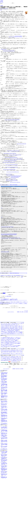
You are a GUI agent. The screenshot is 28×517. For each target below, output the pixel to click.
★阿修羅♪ (1, 0)
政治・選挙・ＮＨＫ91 (1, 2)
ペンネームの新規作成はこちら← (4, 301)
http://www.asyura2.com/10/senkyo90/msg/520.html (11, 164)
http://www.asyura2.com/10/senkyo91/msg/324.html (11, 157)
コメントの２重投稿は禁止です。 (5, 300)
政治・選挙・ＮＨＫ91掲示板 (24, 313)
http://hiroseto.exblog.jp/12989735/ (5, 251)
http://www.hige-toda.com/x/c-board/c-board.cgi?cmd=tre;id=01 (14, 175)
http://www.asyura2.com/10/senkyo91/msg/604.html (4, 8)
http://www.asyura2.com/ (14, 363)
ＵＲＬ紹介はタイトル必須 (13, 300)
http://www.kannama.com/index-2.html (15, 176)
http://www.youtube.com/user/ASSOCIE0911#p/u (12, 180)
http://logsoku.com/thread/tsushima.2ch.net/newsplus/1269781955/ (8, 234)
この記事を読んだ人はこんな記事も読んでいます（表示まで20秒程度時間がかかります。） (12, 275)
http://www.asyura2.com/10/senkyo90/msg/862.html (10, 160)
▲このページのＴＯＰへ (11, 313)
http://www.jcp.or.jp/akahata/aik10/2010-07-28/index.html (15, 36)
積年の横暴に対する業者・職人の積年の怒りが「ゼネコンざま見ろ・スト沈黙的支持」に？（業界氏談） (13, 305)
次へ (25, 312)
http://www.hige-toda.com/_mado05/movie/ (15, 182)
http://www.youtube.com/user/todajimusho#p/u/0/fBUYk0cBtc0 (12, 119)
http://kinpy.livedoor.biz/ (4, 49)
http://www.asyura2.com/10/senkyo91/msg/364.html (10, 153)
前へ (27, 312)
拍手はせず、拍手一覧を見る (13, 184)
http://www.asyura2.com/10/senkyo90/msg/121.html (9, 169)
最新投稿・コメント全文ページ (14, 301)
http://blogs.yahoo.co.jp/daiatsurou (15, 177)
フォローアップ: (2, 302)
